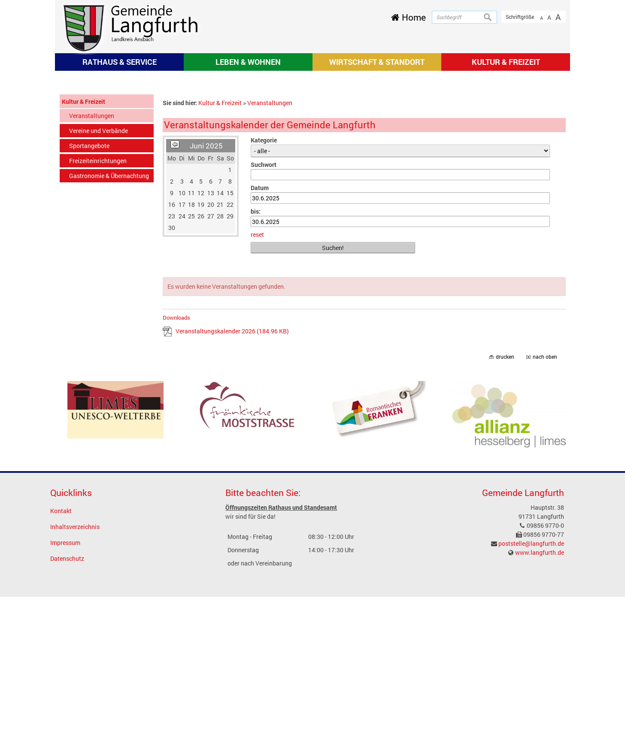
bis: (256, 352)
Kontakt (61, 652)
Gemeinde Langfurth (523, 634)
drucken (505, 498)
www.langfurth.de (539, 694)
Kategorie (264, 281)
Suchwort (263, 306)
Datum (260, 329)
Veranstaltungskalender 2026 (232, 472)
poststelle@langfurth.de (531, 685)
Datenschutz (67, 700)
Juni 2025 (206, 287)
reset (257, 376)
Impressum (65, 684)
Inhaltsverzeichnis (75, 668)
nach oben (545, 498)
